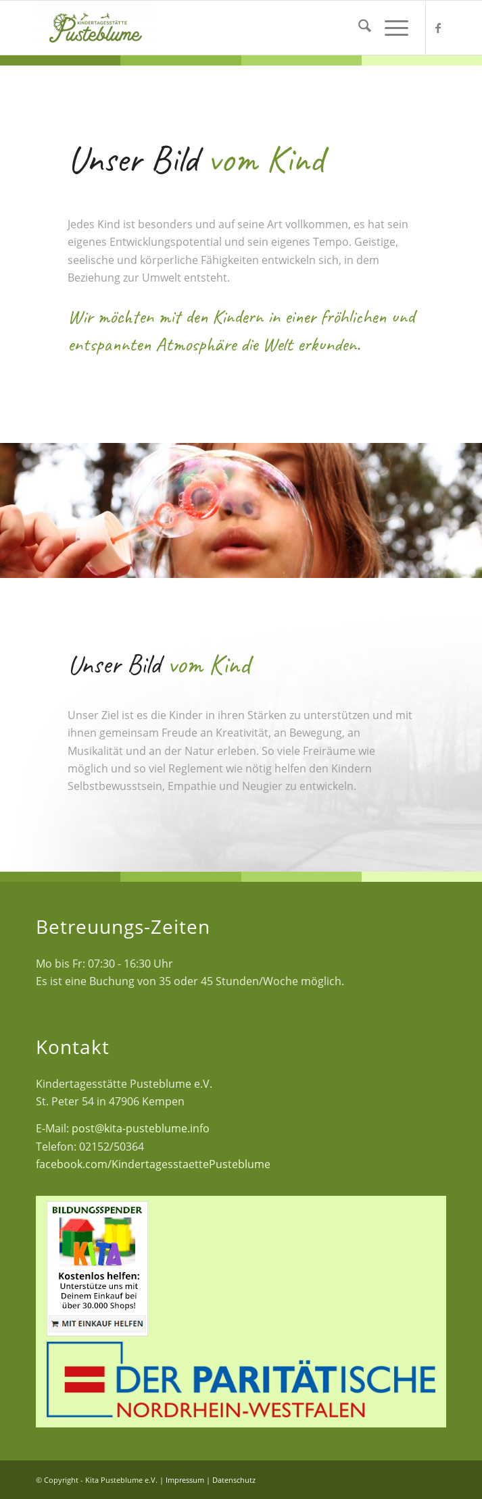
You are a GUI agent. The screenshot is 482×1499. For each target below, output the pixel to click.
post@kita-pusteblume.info (141, 1128)
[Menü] (389, 28)
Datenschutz (234, 1480)
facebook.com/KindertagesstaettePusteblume (153, 1164)
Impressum (185, 1480)
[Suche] (358, 28)
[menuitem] (358, 28)
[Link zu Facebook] (438, 28)
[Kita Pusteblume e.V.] (159, 28)
